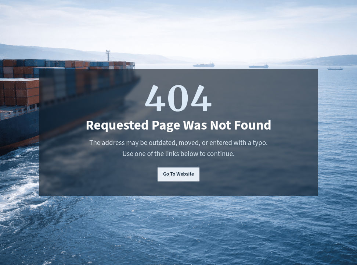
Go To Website (178, 174)
